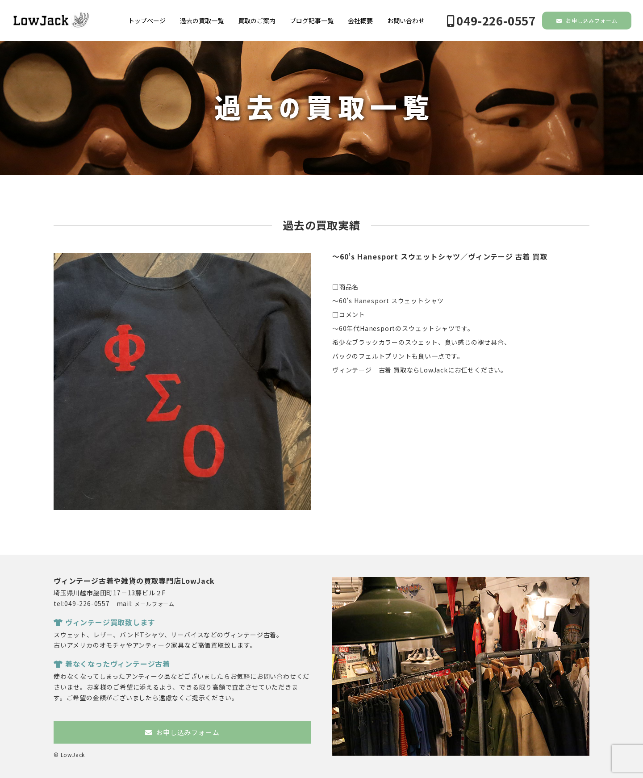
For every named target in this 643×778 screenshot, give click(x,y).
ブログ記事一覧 (312, 20)
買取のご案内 (257, 20)
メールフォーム (154, 603)
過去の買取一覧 (202, 20)
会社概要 (360, 20)
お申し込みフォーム (587, 20)
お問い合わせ (406, 20)
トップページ (147, 20)
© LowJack (69, 754)
